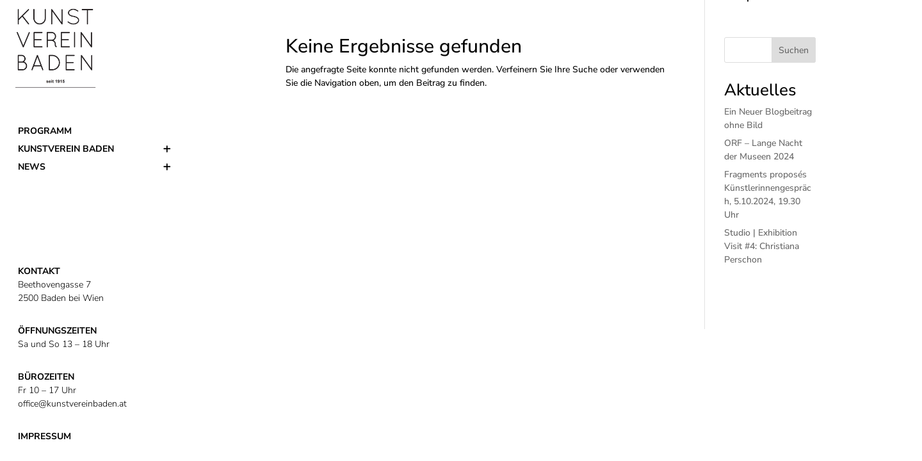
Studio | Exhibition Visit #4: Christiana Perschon (761, 246)
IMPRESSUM (44, 436)
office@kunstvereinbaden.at (72, 404)
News (31, 167)
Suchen (794, 50)
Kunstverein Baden (66, 149)
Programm (45, 131)
